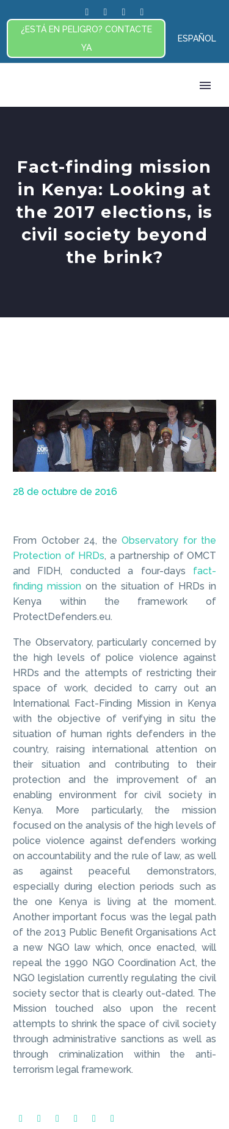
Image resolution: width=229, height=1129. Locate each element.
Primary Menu (205, 85)
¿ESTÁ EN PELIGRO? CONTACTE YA (86, 38)
